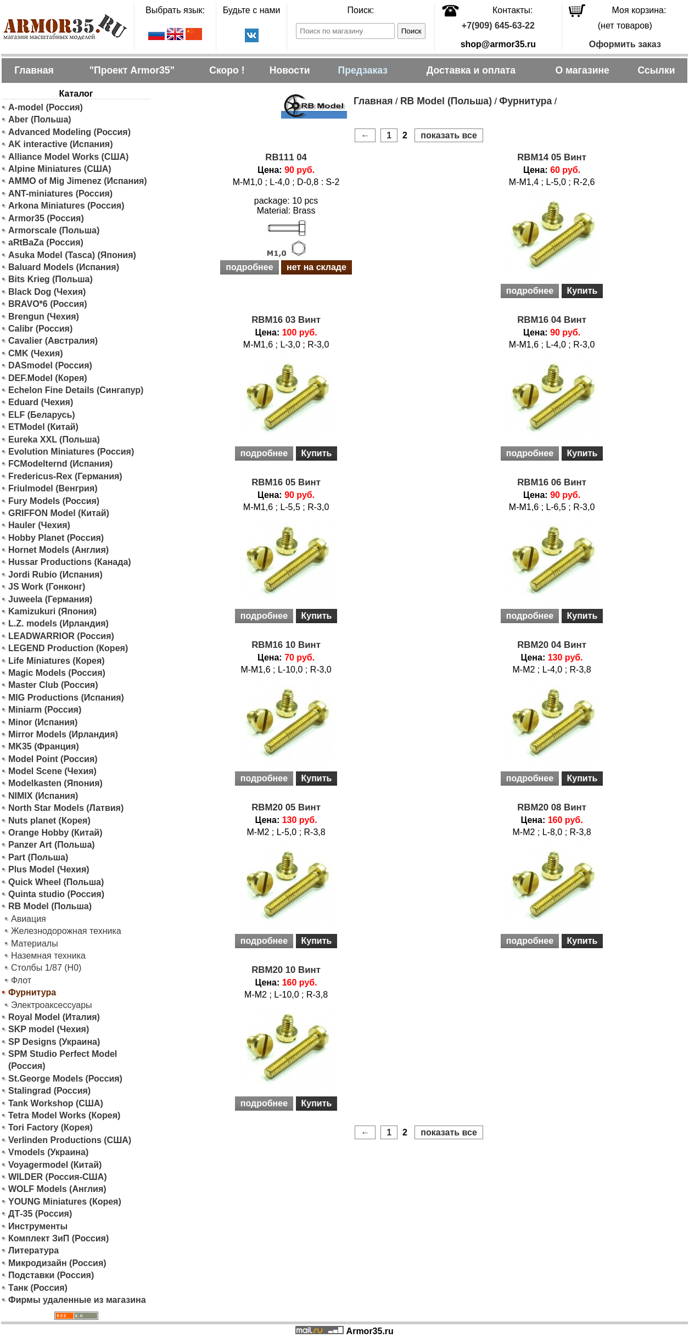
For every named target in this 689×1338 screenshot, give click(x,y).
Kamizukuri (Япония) (52, 611)
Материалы (34, 943)
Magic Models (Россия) (56, 673)
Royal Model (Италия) (54, 1017)
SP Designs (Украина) (54, 1041)
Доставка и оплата (471, 70)
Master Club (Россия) (53, 685)
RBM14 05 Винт (551, 157)
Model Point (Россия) (53, 759)
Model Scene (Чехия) (52, 771)
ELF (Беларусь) (41, 414)
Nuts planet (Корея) (49, 820)
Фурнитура (525, 101)
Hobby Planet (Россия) (56, 537)
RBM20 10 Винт (286, 970)
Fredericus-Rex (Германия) (65, 476)
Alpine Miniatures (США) (59, 168)
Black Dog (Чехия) (47, 291)
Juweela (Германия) (50, 599)
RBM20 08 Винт (551, 807)
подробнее (249, 267)
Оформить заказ (625, 44)
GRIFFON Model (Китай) (58, 513)
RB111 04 (286, 157)
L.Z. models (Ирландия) (58, 623)
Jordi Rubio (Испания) (55, 574)
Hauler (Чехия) (39, 525)
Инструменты (38, 1226)
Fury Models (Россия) (53, 501)
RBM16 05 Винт (286, 482)
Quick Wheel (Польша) (56, 882)
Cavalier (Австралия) (53, 340)
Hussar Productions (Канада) (69, 562)
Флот (21, 980)
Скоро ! (226, 70)
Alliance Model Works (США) (68, 156)
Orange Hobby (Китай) (55, 832)
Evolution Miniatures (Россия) (71, 451)
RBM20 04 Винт (551, 645)
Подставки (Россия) (51, 1275)
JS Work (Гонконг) (46, 586)
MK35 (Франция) (43, 746)
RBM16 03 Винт (286, 320)
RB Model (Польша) (50, 906)
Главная (34, 70)
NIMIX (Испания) (43, 795)
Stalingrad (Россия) (49, 1090)
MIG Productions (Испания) (66, 697)
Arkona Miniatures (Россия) (66, 205)
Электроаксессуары (51, 1005)
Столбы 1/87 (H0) (46, 967)
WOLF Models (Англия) (57, 1189)
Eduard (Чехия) (40, 402)
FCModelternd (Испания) (60, 463)
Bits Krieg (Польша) (50, 279)
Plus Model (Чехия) (48, 869)
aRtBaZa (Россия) (45, 242)
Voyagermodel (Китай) (55, 1164)
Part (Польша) (38, 857)
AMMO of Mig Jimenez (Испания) (77, 181)
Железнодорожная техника (66, 931)
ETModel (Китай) (43, 427)
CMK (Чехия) (35, 353)
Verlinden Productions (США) (69, 1140)
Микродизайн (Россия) (57, 1263)
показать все (449, 135)
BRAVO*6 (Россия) (47, 304)
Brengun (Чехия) (43, 316)
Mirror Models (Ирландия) (63, 734)
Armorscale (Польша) (53, 230)
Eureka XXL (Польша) (54, 439)
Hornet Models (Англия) (58, 550)
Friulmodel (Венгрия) (53, 488)
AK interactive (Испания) (60, 144)
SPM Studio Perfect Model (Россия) (62, 1060)
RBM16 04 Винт (551, 320)
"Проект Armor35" (132, 70)
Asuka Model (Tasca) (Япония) (72, 255)
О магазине (582, 70)
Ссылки (656, 70)
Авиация (28, 918)
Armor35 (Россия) (46, 218)
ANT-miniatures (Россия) (60, 193)
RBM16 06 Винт (551, 482)
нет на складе (316, 267)
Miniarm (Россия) (44, 709)
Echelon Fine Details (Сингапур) (75, 390)
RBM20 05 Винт (286, 807)
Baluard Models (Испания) (63, 267)
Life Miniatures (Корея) (56, 660)
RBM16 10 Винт (286, 645)
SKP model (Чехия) (48, 1029)
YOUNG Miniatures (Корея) (64, 1201)
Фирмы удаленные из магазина (77, 1300)
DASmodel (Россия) (50, 365)
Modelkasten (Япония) (55, 783)
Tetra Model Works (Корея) (64, 1115)
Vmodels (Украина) (48, 1152)
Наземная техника (48, 955)
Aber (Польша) (39, 119)
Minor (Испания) (42, 722)
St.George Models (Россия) (65, 1078)
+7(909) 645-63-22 (498, 25)
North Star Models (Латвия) (66, 808)
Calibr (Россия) (40, 328)
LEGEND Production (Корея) (68, 648)
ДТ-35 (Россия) (40, 1213)
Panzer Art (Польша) (51, 844)
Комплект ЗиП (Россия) (58, 1238)
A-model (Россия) (45, 107)
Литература (33, 1250)
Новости (290, 70)
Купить (582, 290)
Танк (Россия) (38, 1287)
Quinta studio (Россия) (56, 894)
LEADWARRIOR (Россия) (61, 636)
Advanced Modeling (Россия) (69, 132)
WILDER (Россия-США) (57, 1177)
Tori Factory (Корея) (50, 1127)
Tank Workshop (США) (55, 1103)
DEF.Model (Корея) (47, 378)
